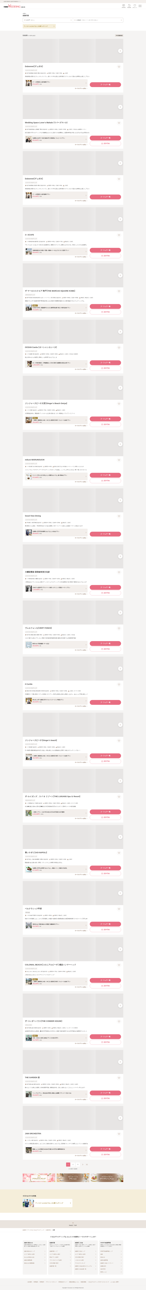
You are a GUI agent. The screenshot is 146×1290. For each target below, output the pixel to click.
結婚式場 (48, 1230)
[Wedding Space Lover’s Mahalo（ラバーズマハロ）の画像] (73, 107)
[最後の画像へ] (120, 51)
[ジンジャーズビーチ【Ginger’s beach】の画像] (73, 725)
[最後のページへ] (87, 1165)
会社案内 (30, 1282)
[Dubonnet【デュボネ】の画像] (73, 51)
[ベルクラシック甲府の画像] (73, 893)
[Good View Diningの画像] (73, 500)
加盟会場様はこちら (74, 1282)
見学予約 (105, 144)
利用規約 (36, 1282)
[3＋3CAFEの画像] (73, 219)
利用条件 (42, 1282)
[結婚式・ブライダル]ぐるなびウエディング (33, 1230)
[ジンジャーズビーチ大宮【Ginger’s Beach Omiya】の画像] (73, 388)
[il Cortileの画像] (73, 669)
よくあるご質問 (114, 1282)
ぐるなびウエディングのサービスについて (98, 1282)
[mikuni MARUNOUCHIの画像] (73, 444)
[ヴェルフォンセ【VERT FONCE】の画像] (73, 612)
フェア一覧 (105, 85)
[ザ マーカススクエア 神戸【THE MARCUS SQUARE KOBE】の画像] (73, 275)
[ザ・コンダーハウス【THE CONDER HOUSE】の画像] (73, 1006)
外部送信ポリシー (62, 1282)
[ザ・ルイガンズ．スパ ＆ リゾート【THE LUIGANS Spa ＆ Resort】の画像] (73, 781)
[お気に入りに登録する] (119, 67)
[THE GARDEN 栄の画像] (73, 1062)
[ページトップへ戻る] (73, 1224)
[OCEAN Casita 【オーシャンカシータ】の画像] (73, 332)
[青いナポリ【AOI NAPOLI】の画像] (73, 837)
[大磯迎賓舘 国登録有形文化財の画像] (73, 556)
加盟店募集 (83, 1282)
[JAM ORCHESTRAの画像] (73, 1118)
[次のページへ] (83, 1165)
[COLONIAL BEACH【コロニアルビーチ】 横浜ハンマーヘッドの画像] (73, 949)
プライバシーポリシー (51, 1282)
